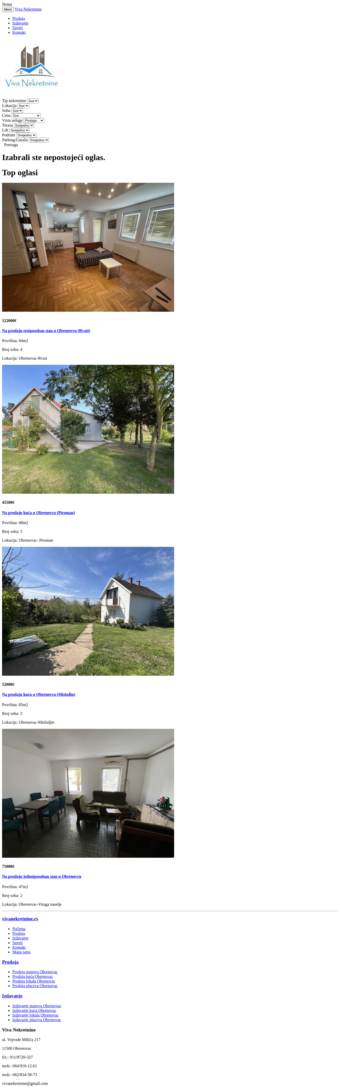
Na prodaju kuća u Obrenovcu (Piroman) (38, 512)
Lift (5, 130)
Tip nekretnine (14, 100)
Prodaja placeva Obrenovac (35, 986)
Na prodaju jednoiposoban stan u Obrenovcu (42, 876)
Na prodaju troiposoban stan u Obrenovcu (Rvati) (46, 330)
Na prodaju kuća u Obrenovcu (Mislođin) (38, 694)
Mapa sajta (21, 952)
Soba (6, 110)
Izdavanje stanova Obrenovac (36, 1006)
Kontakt (19, 32)
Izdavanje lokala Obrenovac (35, 1015)
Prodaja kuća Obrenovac (32, 976)
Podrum (8, 135)
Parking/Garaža (15, 140)
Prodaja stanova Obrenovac (35, 972)
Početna (19, 929)
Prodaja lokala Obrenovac (33, 981)
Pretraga (11, 145)
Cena (6, 115)
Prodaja (18, 18)
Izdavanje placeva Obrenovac (36, 1020)
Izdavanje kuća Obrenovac (34, 1010)
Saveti (17, 28)
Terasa (7, 125)
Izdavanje (20, 23)
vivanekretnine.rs (20, 918)
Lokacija (9, 105)
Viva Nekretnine (28, 9)
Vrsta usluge (12, 120)
